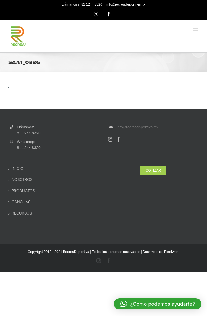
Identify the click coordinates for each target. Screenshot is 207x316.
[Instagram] (110, 139)
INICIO (17, 168)
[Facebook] (118, 139)
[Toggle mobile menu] (196, 29)
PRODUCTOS (23, 191)
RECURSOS (22, 213)
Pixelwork (172, 252)
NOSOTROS (22, 179)
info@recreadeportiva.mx (125, 4)
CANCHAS (21, 202)
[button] (157, 303)
